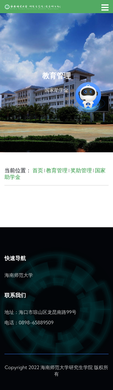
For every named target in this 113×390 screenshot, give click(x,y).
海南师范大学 (18, 275)
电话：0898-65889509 (29, 322)
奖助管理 (81, 170)
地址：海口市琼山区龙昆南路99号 (40, 312)
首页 (37, 170)
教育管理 (57, 170)
